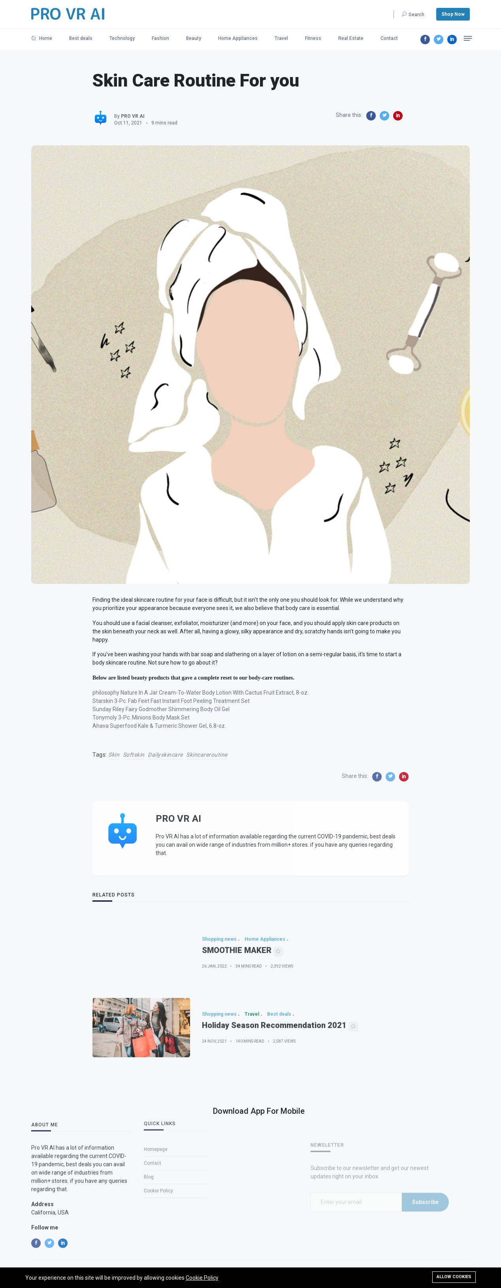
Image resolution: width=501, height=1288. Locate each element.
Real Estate (351, 38)
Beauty (193, 38)
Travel (281, 38)
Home (41, 38)
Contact (389, 38)
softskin (134, 754)
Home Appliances (238, 38)
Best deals (80, 38)
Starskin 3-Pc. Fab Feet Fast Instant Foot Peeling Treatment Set (171, 701)
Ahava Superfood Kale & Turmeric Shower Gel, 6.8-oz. (159, 726)
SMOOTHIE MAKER (236, 976)
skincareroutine (207, 754)
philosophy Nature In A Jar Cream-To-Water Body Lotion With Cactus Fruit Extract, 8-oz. (200, 692)
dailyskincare (165, 754)
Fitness (313, 38)
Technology (122, 38)
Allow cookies (454, 1276)
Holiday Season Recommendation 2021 (274, 1051)
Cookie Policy (202, 1278)
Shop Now (453, 14)
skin (113, 754)
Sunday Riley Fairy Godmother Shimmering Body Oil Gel (161, 709)
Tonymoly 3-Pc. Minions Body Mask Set (141, 717)
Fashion (160, 38)
